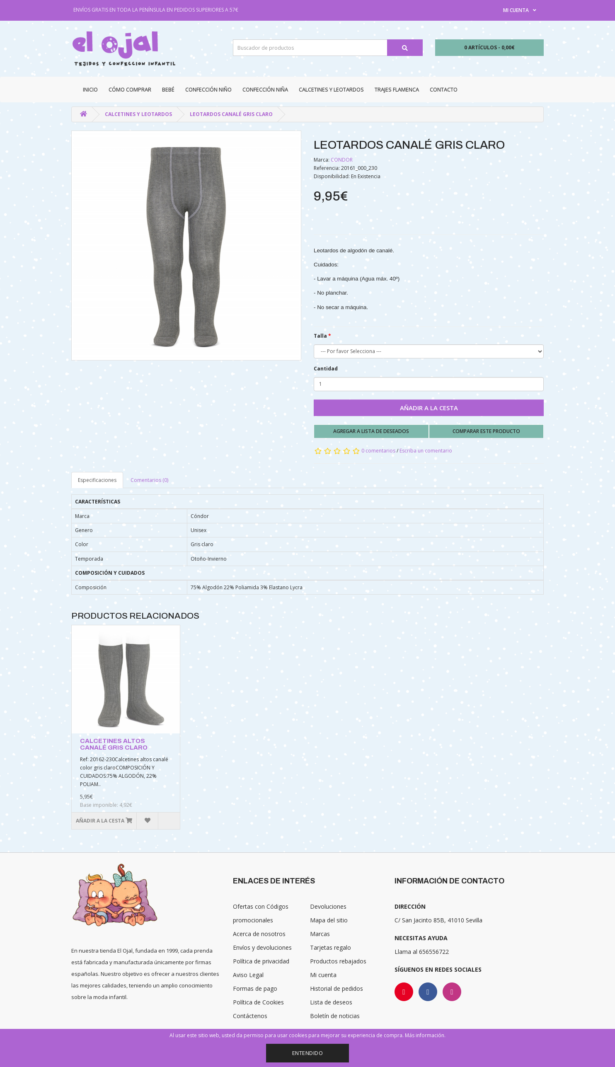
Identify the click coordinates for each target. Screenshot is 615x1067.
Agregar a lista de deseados (371, 431)
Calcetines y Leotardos (331, 89)
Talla (320, 335)
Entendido (307, 1053)
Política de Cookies (258, 1002)
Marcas (320, 934)
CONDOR (342, 159)
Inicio (90, 89)
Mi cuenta (323, 975)
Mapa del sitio (329, 920)
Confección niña (265, 89)
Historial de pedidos (336, 988)
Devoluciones (328, 906)
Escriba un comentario (426, 450)
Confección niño (208, 89)
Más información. (425, 1035)
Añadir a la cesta (429, 408)
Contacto (444, 89)
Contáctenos (250, 1016)
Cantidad (326, 368)
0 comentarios (378, 450)
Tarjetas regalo (330, 947)
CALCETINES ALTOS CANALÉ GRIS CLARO (114, 744)
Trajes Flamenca (397, 89)
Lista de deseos (331, 1002)
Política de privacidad (261, 961)
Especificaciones (97, 480)
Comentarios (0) (149, 480)
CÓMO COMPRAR (130, 89)
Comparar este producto (486, 431)
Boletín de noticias (335, 1016)
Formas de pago (255, 988)
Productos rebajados (338, 961)
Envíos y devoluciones (262, 947)
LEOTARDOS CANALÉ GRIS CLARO (231, 114)
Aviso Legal (248, 975)
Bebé (168, 89)
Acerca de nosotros (259, 934)
